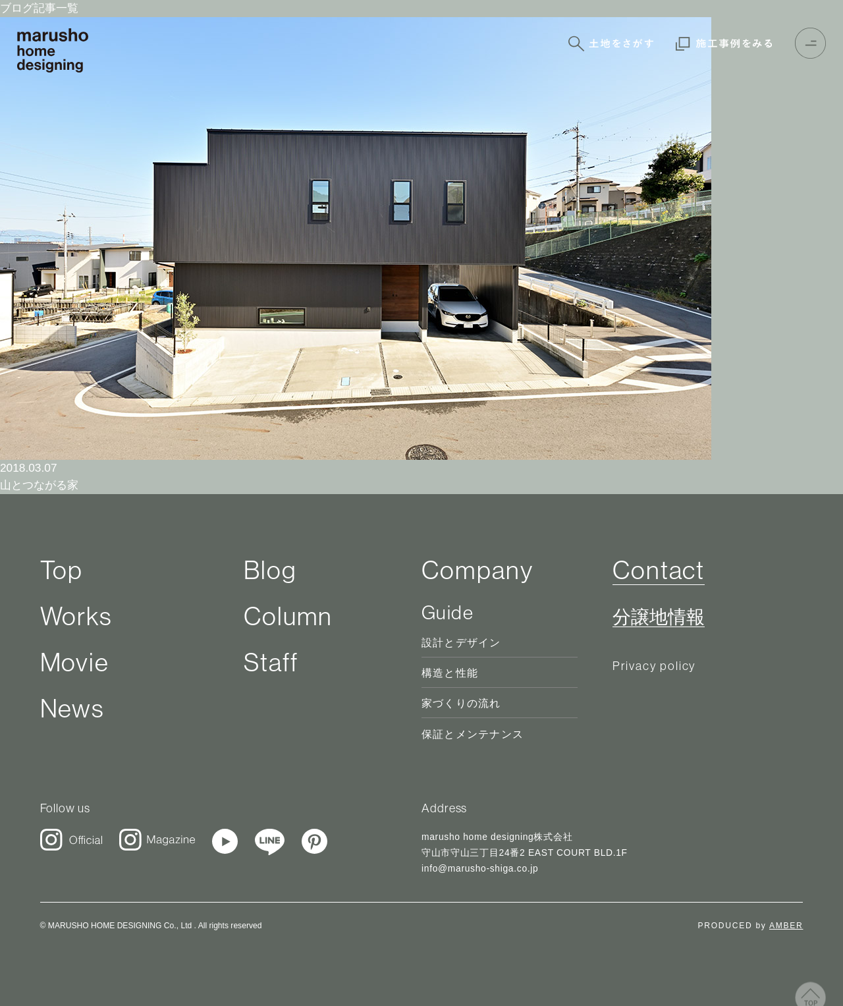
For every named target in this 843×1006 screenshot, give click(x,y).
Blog (270, 569)
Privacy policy (654, 666)
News (72, 708)
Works (76, 615)
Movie (75, 662)
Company (477, 569)
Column (288, 615)
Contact (658, 569)
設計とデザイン (461, 642)
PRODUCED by (750, 925)
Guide (448, 612)
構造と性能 (450, 673)
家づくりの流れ (461, 703)
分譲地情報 (658, 617)
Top (62, 569)
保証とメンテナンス (473, 734)
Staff (271, 662)
